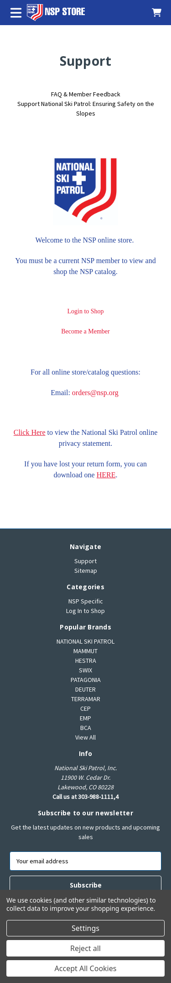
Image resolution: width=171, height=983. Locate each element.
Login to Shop (85, 311)
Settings (85, 928)
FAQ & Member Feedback (85, 94)
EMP (85, 718)
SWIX (85, 670)
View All (85, 737)
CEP (85, 708)
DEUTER (85, 689)
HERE (106, 475)
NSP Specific (85, 601)
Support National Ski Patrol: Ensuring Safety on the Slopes (85, 108)
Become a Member (85, 331)
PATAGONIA (86, 680)
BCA (85, 728)
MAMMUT (85, 651)
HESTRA (85, 660)
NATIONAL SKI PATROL (85, 641)
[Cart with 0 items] (151, 12)
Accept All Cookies (86, 968)
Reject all (85, 948)
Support (85, 561)
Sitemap (85, 570)
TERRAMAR (85, 699)
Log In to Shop (85, 611)
